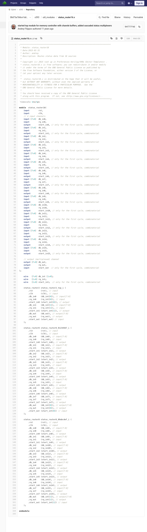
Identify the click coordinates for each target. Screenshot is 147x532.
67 (15, 233)
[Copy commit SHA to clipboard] (139, 26)
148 (15, 465)
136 (15, 431)
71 (15, 245)
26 (15, 116)
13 (15, 79)
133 (15, 422)
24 (15, 110)
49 (15, 182)
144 (15, 453)
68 (15, 236)
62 (15, 219)
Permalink (138, 17)
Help (41, 3)
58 (15, 207)
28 (15, 122)
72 (15, 247)
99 (15, 325)
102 (15, 333)
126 (15, 402)
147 (15, 462)
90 (15, 299)
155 (15, 485)
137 (15, 433)
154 (15, 482)
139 (15, 439)
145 (15, 456)
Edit (128, 38)
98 (15, 322)
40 (15, 156)
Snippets (32, 3)
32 (15, 133)
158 (15, 494)
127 (15, 405)
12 (15, 76)
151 (15, 474)
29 (15, 124)
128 (15, 408)
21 (15, 102)
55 (15, 199)
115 (15, 371)
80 (15, 270)
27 (15, 119)
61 (15, 216)
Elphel (14, 9)
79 (15, 268)
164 (15, 511)
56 (15, 202)
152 (15, 476)
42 (15, 162)
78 (15, 265)
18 (15, 93)
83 (15, 279)
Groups (23, 3)
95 (15, 313)
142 (15, 448)
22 (15, 104)
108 (15, 350)
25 (15, 113)
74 (15, 253)
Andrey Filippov (26, 29)
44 (15, 167)
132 (15, 419)
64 (15, 225)
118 (15, 379)
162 (15, 505)
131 (15, 416)
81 (15, 273)
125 (15, 399)
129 (15, 411)
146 (15, 459)
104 (15, 339)
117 (15, 376)
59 (15, 210)
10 (15, 70)
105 (15, 342)
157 (15, 491)
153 (15, 479)
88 (15, 293)
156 (15, 488)
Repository (32, 10)
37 (15, 147)
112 (15, 362)
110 (15, 356)
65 (15, 227)
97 (15, 319)
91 (15, 302)
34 (15, 139)
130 (15, 413)
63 (15, 222)
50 (15, 185)
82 (15, 276)
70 (15, 242)
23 (15, 107)
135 (15, 428)
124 (15, 396)
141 (15, 445)
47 (15, 176)
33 (15, 136)
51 (15, 187)
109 (15, 353)
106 (15, 345)
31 (15, 130)
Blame (117, 17)
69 (15, 239)
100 (15, 328)
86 (15, 288)
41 (15, 159)
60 (15, 213)
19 (15, 96)
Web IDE (136, 38)
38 (15, 150)
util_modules (50, 17)
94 (15, 310)
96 (15, 316)
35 (15, 142)
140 (15, 442)
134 (15, 425)
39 (15, 153)
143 (15, 451)
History (127, 17)
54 (15, 196)
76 (15, 259)
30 (15, 127)
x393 (38, 17)
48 (15, 179)
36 (15, 145)
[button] (3, 528)
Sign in (139, 3)
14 (15, 82)
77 (15, 262)
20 (15, 99)
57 (15, 205)
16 (15, 87)
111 (15, 359)
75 (15, 256)
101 (15, 330)
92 (15, 305)
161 (15, 502)
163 (15, 508)
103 (15, 336)
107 (15, 348)
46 (15, 173)
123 (15, 393)
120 (15, 385)
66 (15, 230)
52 (15, 190)
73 (15, 250)
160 (15, 499)
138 (15, 436)
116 (15, 373)
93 (15, 308)
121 (15, 388)
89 (15, 296)
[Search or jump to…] (110, 3)
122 (15, 391)
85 (15, 285)
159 (15, 496)
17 (15, 90)
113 (15, 365)
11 (15, 73)
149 (15, 468)
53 (15, 193)
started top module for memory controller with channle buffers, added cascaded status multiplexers (66, 25)
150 (15, 471)
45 (15, 170)
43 (15, 165)
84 (15, 282)
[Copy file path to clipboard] (43, 38)
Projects (14, 3)
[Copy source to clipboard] (111, 38)
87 (15, 290)
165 (15, 514)
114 (15, 368)
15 (15, 84)
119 (15, 382)
